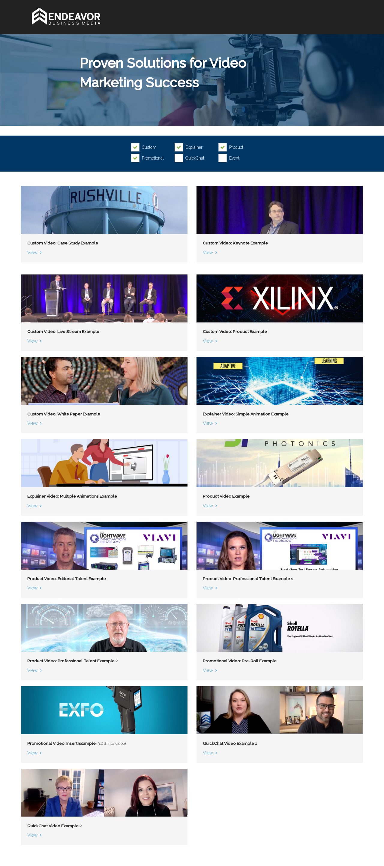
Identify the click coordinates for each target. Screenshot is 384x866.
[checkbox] (145, 147)
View (32, 253)
